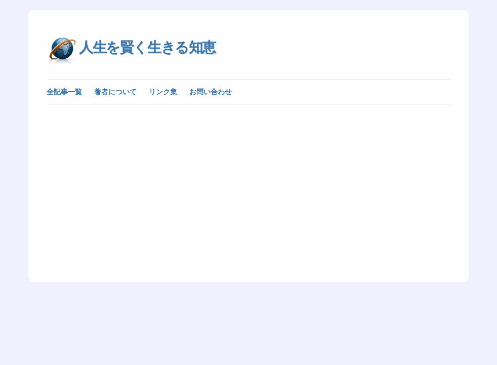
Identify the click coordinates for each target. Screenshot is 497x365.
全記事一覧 (64, 92)
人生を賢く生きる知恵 (147, 47)
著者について (115, 92)
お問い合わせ (210, 92)
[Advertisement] (248, 187)
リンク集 (163, 92)
